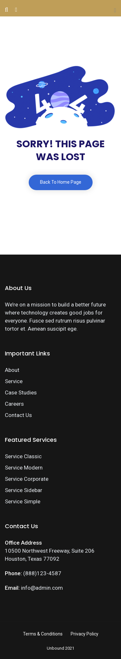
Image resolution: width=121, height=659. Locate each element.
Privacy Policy (84, 633)
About (12, 370)
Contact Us (18, 415)
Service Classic (23, 456)
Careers (14, 404)
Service (14, 381)
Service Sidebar (23, 490)
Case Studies (21, 392)
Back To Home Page (60, 182)
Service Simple (22, 501)
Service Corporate (26, 479)
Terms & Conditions (43, 633)
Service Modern (24, 467)
